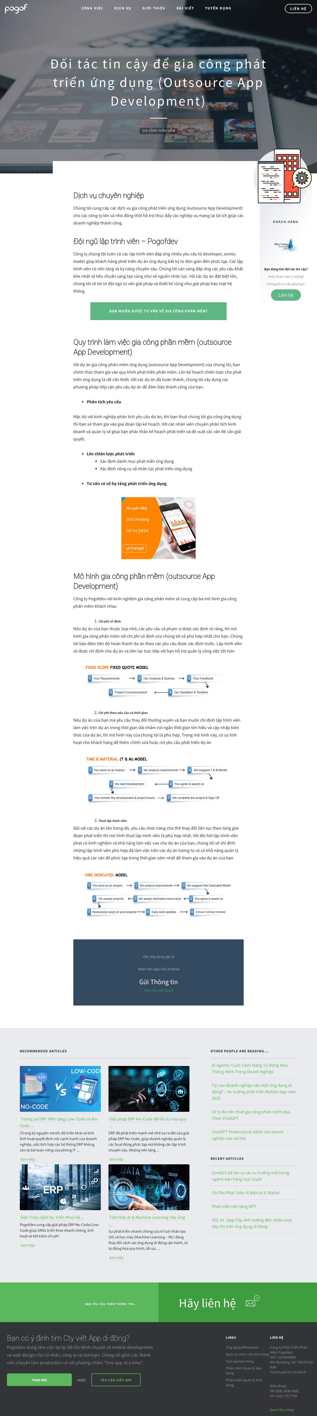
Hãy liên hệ (220, 1301)
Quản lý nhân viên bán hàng (247, 1354)
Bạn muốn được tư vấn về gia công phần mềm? (158, 310)
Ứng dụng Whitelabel (242, 1347)
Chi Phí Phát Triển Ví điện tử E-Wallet (246, 1193)
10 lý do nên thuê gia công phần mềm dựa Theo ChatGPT (251, 1115)
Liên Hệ (298, 8)
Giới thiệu (154, 8)
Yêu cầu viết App (157, 990)
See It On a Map (282, 1409)
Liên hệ (285, 295)
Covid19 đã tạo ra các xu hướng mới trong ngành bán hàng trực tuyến (250, 1176)
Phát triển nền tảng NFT (234, 1206)
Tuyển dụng (218, 8)
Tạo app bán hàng (240, 1361)
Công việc (92, 8)
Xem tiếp (28, 1159)
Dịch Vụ (123, 8)
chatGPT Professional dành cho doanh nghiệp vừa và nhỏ (248, 1135)
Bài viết (185, 8)
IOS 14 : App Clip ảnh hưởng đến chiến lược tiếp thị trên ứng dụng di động (252, 1223)
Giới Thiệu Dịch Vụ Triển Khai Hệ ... (52, 1217)
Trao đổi (39, 1380)
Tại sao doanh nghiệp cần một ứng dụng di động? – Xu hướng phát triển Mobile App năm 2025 (254, 1091)
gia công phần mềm (158, 131)
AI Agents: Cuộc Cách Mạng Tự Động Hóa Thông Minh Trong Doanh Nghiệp (250, 1068)
